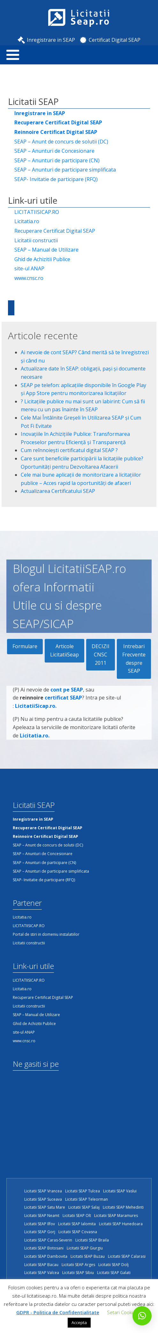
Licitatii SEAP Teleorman (86, 1199)
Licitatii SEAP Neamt (41, 1215)
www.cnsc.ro (28, 278)
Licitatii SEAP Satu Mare (44, 1207)
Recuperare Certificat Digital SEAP (54, 230)
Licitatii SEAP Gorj (39, 1231)
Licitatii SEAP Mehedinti (123, 1207)
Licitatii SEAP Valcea (41, 1272)
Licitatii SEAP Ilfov (39, 1224)
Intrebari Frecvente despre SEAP (134, 658)
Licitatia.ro (26, 221)
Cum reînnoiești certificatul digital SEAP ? (69, 450)
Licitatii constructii (36, 240)
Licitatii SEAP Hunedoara (121, 1224)
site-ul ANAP (29, 268)
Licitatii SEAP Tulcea (82, 1191)
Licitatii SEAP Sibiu (78, 1272)
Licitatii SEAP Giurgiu (85, 1248)
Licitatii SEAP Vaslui (120, 1191)
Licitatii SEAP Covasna (77, 1231)
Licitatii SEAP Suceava (43, 1199)
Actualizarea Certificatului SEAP (58, 490)
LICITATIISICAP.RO (36, 212)
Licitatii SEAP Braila (92, 1240)
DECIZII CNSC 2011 (100, 654)
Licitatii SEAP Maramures (116, 1215)
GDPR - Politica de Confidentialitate (57, 1312)
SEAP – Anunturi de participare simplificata (65, 169)
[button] (142, 1315)
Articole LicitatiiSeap (64, 650)
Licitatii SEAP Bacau (41, 1264)
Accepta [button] (79, 1322)
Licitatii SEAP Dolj (113, 1264)
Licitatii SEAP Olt (77, 1215)
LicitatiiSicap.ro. (35, 708)
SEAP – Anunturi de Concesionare (54, 150)
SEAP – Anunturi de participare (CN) (57, 160)
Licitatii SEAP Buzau (88, 1256)
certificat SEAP (63, 700)
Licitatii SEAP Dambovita (45, 1256)
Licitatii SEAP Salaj (84, 1207)
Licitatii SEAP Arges (78, 1264)
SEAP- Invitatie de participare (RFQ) (56, 179)
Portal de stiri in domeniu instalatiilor (46, 934)
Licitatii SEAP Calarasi (127, 1256)
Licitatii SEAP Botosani (44, 1248)
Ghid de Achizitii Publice (42, 259)
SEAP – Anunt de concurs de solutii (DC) (61, 141)
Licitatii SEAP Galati (114, 1272)
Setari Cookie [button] (121, 1312)
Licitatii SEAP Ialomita (77, 1224)
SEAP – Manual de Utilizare (46, 249)
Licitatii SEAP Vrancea (43, 1191)
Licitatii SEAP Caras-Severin (48, 1240)
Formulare (24, 646)
